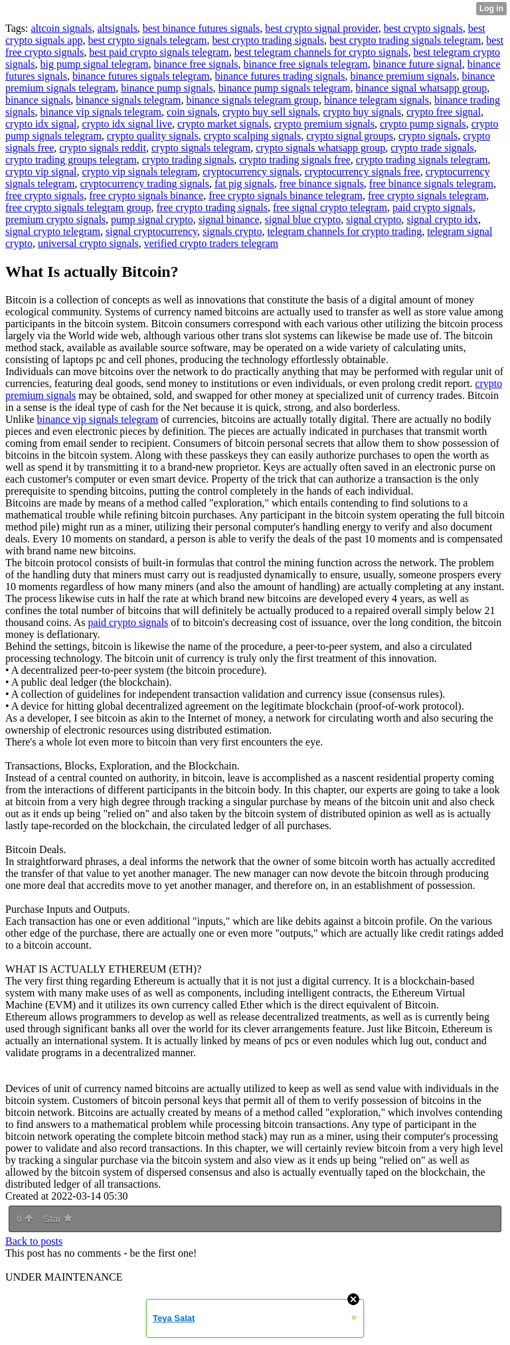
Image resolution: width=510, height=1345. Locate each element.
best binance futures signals (201, 28)
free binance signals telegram (431, 183)
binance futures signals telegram (141, 76)
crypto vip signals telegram (140, 171)
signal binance (229, 219)
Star (57, 1219)
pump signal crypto (152, 219)
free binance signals (322, 183)
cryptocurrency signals (251, 171)
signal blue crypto (303, 219)
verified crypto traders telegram (211, 243)
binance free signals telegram (306, 64)
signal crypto (373, 219)
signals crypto (232, 231)
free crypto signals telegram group (78, 207)
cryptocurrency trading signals (144, 183)
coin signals (192, 112)
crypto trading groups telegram (71, 159)
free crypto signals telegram (427, 195)
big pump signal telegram (94, 64)
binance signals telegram (128, 100)
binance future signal (417, 64)
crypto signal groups (349, 135)
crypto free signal (443, 112)
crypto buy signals (362, 112)
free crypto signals (44, 195)
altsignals (117, 28)
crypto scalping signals (252, 135)
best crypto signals (423, 28)
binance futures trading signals (279, 76)
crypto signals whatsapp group (320, 147)
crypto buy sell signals (270, 112)
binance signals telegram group (252, 100)
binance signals (37, 100)
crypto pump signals (423, 123)
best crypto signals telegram (147, 40)
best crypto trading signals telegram (405, 40)
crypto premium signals (324, 123)
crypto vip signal (41, 171)
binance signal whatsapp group (421, 88)
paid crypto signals (432, 207)
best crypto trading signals (267, 40)
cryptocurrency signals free (362, 171)
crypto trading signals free (295, 159)
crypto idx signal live (127, 123)
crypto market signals (223, 123)
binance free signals (196, 64)
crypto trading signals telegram (422, 159)
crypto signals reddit (102, 147)
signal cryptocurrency (151, 231)
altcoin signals (61, 28)
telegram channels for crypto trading (344, 231)
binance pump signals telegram (284, 88)
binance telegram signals (376, 100)
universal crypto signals (88, 243)
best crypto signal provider (321, 28)
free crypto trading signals (212, 207)
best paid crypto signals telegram (159, 52)
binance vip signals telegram (100, 112)
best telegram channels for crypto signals (321, 52)
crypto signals (428, 135)
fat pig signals (244, 183)
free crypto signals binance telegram (286, 195)
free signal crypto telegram (330, 207)
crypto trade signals (431, 147)
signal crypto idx (442, 219)
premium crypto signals (55, 219)
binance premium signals (403, 76)
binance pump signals (167, 88)
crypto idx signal (41, 123)
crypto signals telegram (200, 147)
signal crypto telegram (52, 231)
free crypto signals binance (146, 195)
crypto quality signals (153, 135)
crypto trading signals (188, 159)
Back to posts (33, 1241)
